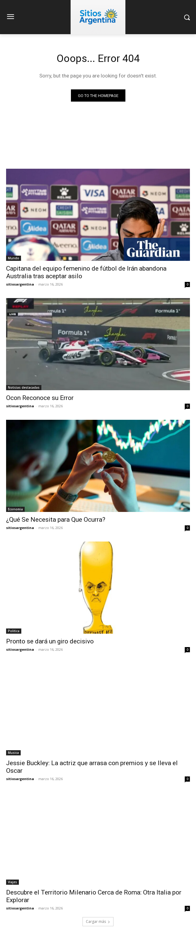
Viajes (12, 882)
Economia (15, 509)
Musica (13, 753)
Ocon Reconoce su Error (40, 397)
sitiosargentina (20, 284)
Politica (13, 631)
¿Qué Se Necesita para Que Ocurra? (55, 519)
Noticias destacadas (24, 387)
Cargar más (98, 921)
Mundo (13, 258)
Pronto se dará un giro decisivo (50, 641)
